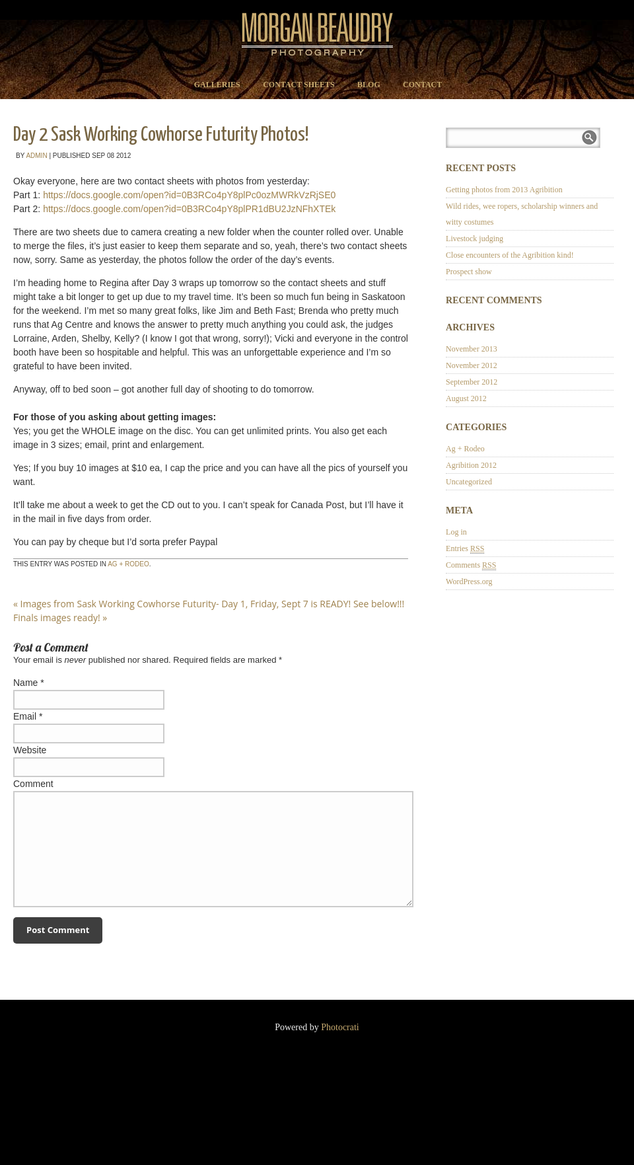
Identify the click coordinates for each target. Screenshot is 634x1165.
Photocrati (340, 1027)
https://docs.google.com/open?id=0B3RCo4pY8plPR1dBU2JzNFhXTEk (189, 209)
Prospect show (469, 271)
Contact (422, 84)
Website (29, 750)
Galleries (217, 84)
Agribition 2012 (471, 465)
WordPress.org (469, 581)
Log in (456, 532)
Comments (471, 565)
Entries (465, 549)
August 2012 (466, 398)
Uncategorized (469, 481)
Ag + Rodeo (128, 564)
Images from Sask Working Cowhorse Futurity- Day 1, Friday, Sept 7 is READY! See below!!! (208, 603)
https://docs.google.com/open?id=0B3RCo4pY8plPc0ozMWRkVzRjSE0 (189, 195)
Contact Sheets (299, 84)
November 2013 (471, 349)
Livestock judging (474, 238)
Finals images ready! (60, 617)
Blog (368, 84)
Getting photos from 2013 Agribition (504, 189)
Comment (33, 783)
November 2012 (471, 365)
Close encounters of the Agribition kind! (510, 255)
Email (24, 716)
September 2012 (471, 382)
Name (25, 682)
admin (36, 155)
